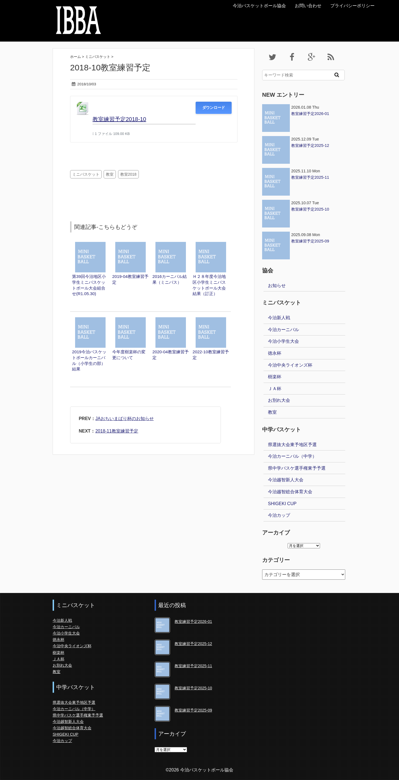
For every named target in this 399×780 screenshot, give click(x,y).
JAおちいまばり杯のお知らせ (124, 418)
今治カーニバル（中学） (292, 456)
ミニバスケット (85, 174)
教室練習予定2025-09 (193, 710)
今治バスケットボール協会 (259, 5)
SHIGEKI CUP (282, 503)
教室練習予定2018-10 (119, 119)
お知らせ (277, 285)
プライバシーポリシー (352, 5)
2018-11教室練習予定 (116, 431)
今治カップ (279, 515)
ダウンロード (213, 107)
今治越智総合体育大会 (290, 491)
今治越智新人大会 (285, 479)
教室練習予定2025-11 (193, 666)
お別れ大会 (279, 400)
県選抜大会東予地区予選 (292, 444)
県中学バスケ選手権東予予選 (297, 468)
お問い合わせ (308, 5)
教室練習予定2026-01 (193, 621)
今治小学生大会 (283, 341)
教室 (110, 174)
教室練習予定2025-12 (193, 643)
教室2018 (128, 174)
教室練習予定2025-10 (193, 688)
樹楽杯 (274, 376)
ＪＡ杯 (274, 388)
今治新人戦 (279, 317)
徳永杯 (274, 353)
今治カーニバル (283, 329)
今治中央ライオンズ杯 (290, 365)
